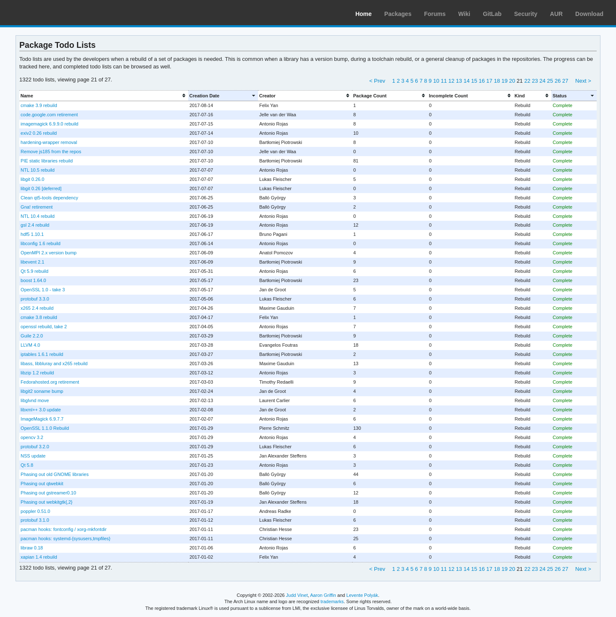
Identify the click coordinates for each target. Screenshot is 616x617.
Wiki (464, 13)
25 (550, 81)
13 (459, 81)
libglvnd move (35, 400)
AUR (556, 13)
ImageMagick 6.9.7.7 (42, 418)
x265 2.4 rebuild (37, 308)
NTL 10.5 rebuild (38, 170)
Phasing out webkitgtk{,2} (46, 502)
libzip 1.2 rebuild (37, 372)
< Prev (377, 81)
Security (525, 13)
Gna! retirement (37, 206)
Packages (398, 13)
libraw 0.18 (32, 547)
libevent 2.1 (32, 261)
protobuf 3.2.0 (35, 446)
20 (512, 81)
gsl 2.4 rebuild (35, 224)
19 (504, 81)
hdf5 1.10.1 (32, 234)
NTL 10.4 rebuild (38, 216)
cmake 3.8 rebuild (39, 317)
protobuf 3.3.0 (35, 298)
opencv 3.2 (32, 437)
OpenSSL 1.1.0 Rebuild (45, 428)
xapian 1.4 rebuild (39, 556)
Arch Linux (46, 12)
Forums (434, 13)
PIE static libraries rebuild (47, 160)
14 (466, 81)
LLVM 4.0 (30, 345)
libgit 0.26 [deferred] (41, 188)
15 (474, 81)
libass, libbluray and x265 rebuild (54, 363)
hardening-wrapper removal (49, 142)
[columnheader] (103, 95)
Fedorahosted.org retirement (50, 381)
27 (565, 81)
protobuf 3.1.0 (35, 520)
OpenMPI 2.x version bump (48, 252)
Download (589, 13)
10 (436, 81)
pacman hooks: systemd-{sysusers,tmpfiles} (66, 538)
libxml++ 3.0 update (41, 409)
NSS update (33, 455)
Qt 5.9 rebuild (34, 271)
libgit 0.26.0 (32, 179)
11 (444, 81)
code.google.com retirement (49, 114)
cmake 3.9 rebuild (39, 105)
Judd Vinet (297, 595)
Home (363, 13)
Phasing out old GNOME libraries (55, 474)
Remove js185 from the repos (51, 151)
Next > (583, 81)
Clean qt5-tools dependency (49, 197)
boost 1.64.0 (33, 280)
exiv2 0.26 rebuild (39, 133)
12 (451, 81)
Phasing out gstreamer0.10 (48, 492)
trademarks (332, 601)
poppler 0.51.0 (35, 511)
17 (489, 81)
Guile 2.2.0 (32, 335)
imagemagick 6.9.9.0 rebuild (49, 123)
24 (542, 81)
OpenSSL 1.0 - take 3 (43, 289)
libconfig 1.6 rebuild (41, 243)
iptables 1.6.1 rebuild (42, 354)
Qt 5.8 (27, 465)
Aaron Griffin (323, 595)
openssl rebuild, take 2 (44, 326)
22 (527, 81)
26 (558, 81)
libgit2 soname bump (42, 391)
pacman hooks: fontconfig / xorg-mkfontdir (64, 529)
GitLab (492, 13)
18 (497, 81)
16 (481, 81)
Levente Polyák (362, 595)
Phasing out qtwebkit (42, 483)
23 (535, 81)
